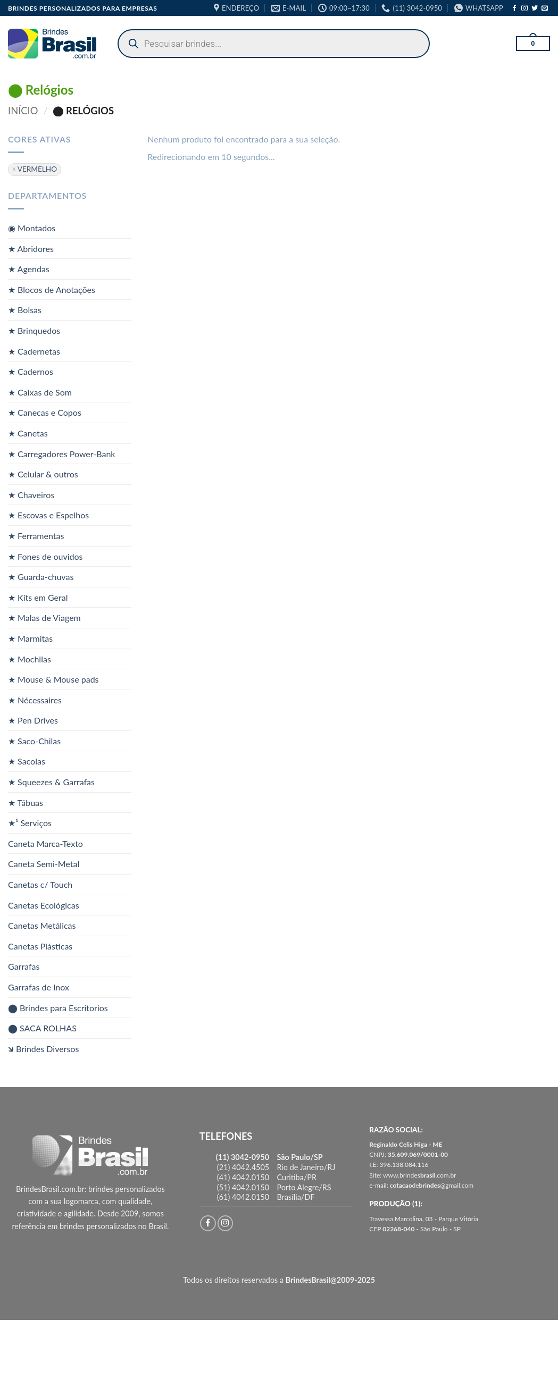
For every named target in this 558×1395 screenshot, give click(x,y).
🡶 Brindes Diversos (43, 1049)
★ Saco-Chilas (34, 741)
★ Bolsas (24, 310)
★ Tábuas (25, 802)
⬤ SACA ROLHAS (42, 1028)
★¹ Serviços (30, 823)
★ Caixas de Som (40, 392)
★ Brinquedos (34, 330)
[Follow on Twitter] (534, 8)
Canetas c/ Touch (40, 884)
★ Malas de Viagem (44, 617)
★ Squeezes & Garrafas (51, 782)
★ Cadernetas (34, 351)
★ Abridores (31, 248)
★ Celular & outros (43, 474)
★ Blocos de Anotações (51, 289)
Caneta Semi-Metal (43, 864)
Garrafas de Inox (38, 987)
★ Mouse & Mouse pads (53, 679)
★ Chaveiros (31, 494)
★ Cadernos (30, 371)
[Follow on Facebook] (514, 8)
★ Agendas (28, 269)
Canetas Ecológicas (43, 905)
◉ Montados (31, 228)
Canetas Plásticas (40, 946)
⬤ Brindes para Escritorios (58, 1007)
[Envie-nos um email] (545, 8)
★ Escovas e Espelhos (48, 515)
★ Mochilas (29, 658)
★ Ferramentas (36, 536)
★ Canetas (28, 433)
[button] (533, 43)
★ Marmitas (30, 638)
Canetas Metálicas (42, 925)
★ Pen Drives (33, 720)
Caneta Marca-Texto (45, 843)
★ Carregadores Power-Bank (61, 453)
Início (23, 110)
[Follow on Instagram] (524, 8)
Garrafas (23, 966)
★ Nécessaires (35, 699)
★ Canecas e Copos (44, 412)
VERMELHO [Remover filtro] (37, 169)
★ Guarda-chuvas (40, 577)
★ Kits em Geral (38, 597)
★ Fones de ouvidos (45, 556)
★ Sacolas (26, 761)
